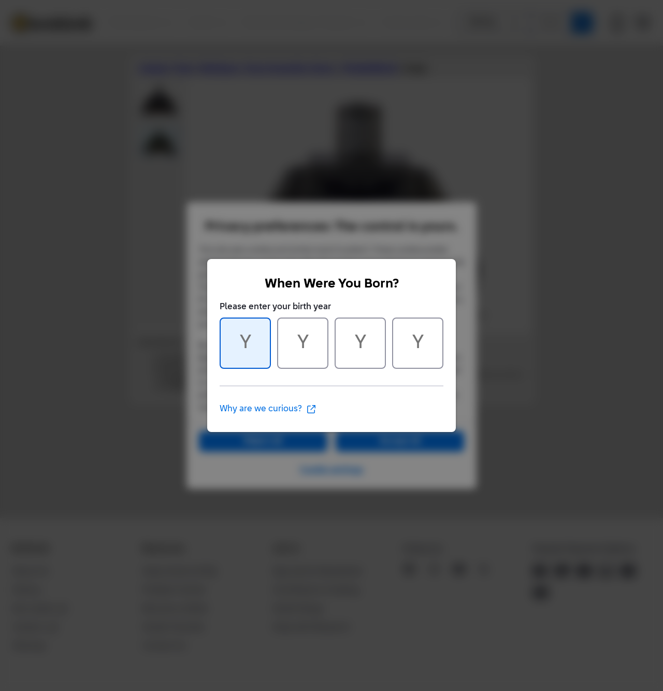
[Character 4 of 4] (417, 343)
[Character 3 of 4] (360, 343)
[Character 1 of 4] (245, 343)
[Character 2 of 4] (302, 343)
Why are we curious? (268, 409)
